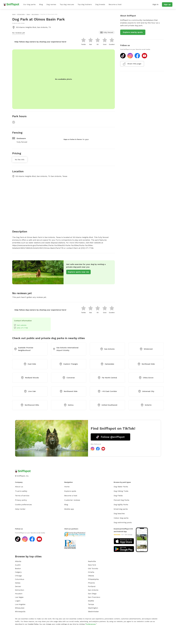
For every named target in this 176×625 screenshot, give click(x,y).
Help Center (20, 509)
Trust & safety (21, 491)
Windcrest (146, 349)
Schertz (146, 405)
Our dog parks (29, 4)
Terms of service (22, 496)
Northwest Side (68, 391)
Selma (68, 405)
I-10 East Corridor (107, 391)
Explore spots (70, 491)
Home (66, 487)
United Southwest (107, 405)
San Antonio (107, 349)
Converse (69, 377)
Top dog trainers (85, 4)
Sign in (155, 4)
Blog (41, 4)
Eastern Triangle (68, 364)
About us (19, 487)
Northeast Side (146, 364)
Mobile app (69, 509)
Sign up (167, 4)
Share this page (132, 63)
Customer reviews (72, 500)
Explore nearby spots (133, 32)
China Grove (146, 377)
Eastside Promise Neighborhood (23, 349)
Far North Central (107, 377)
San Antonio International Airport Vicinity (65, 349)
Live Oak (30, 391)
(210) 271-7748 (21, 328)
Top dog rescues (67, 4)
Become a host (115, 4)
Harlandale (107, 364)
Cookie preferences (23, 504)
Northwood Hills (30, 405)
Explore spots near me (78, 272)
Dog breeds (100, 4)
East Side (30, 364)
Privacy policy (21, 500)
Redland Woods (30, 377)
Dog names (51, 4)
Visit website (20, 325)
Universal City (146, 391)
